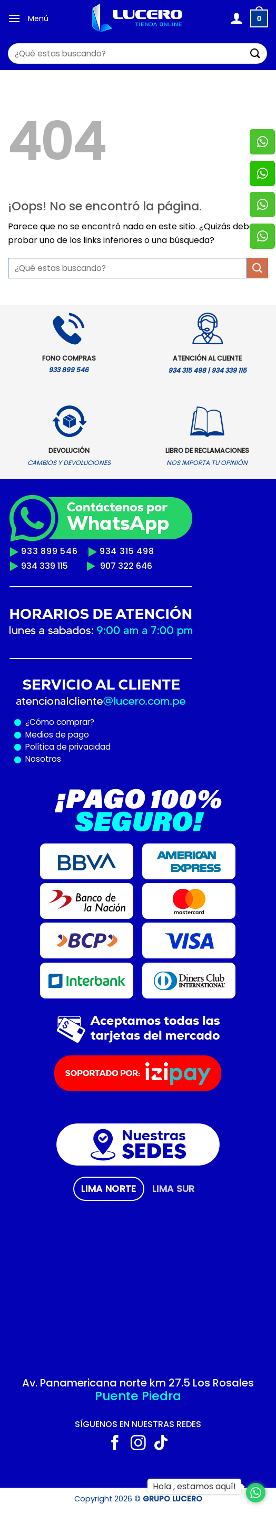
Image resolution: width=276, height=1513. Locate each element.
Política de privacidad (66, 746)
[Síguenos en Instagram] (138, 1444)
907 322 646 (126, 566)
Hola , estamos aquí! (194, 1486)
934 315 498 (127, 551)
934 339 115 (44, 566)
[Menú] (14, 18)
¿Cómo (39, 722)
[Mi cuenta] (236, 18)
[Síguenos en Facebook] (115, 1444)
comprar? (74, 722)
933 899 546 (49, 551)
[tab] (108, 1189)
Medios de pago (55, 734)
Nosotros (43, 758)
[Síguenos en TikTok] (161, 1444)
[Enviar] (255, 53)
